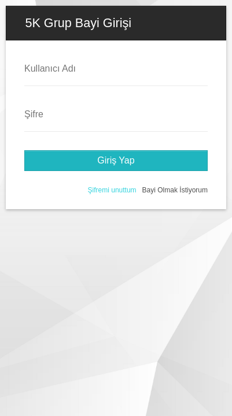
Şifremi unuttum (112, 190)
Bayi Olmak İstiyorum (175, 190)
